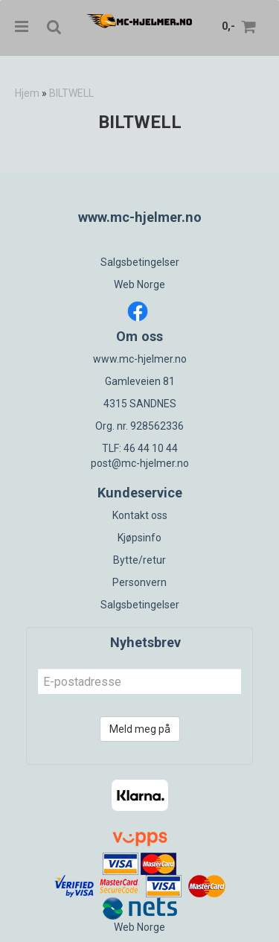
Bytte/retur (139, 560)
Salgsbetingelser (139, 262)
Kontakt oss (139, 515)
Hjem (27, 93)
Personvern (139, 582)
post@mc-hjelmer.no (140, 463)
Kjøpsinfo (139, 538)
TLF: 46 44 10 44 (140, 448)
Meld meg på (139, 729)
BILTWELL (71, 93)
